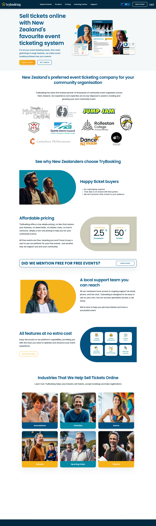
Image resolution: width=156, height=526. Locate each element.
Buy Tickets (44, 62)
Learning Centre (80, 4)
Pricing (68, 4)
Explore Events (46, 4)
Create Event (140, 4)
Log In (151, 4)
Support (94, 4)
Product (58, 4)
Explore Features (28, 354)
